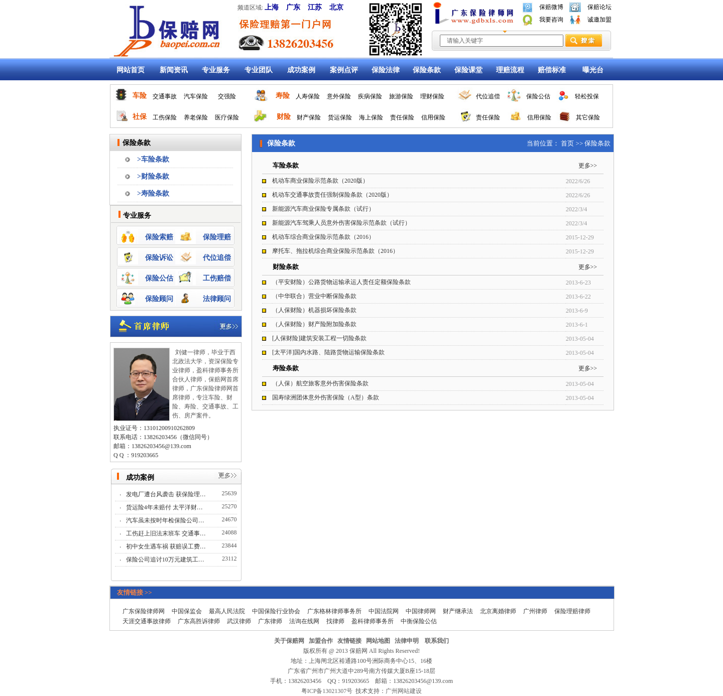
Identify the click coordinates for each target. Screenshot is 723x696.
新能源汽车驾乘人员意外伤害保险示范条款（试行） (341, 222)
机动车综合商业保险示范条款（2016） (323, 236)
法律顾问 (217, 299)
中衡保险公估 (419, 621)
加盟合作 (321, 640)
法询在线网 (304, 621)
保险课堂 (468, 70)
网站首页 (130, 70)
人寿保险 (308, 96)
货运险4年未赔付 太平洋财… (165, 507)
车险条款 (286, 165)
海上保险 (371, 117)
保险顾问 (159, 299)
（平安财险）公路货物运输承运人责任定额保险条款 (341, 282)
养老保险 (196, 117)
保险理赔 (217, 237)
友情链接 (349, 640)
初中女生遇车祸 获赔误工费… (166, 546)
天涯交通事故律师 (147, 621)
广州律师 (535, 611)
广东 (293, 7)
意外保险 (339, 96)
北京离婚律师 (498, 611)
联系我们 (437, 640)
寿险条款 (286, 368)
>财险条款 (153, 176)
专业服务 (216, 70)
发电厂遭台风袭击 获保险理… (166, 494)
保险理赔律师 (572, 611)
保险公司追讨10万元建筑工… (166, 559)
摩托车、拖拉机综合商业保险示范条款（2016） (335, 250)
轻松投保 (587, 96)
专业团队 (259, 70)
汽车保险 (196, 96)
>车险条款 (153, 159)
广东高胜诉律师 (199, 621)
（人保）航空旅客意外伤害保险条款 (320, 383)
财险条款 (286, 266)
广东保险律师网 (144, 611)
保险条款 (427, 70)
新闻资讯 (174, 70)
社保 (140, 116)
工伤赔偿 (217, 278)
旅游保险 (401, 96)
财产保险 (309, 117)
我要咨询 (551, 19)
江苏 (315, 7)
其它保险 (588, 117)
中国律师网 (421, 611)
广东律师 (270, 621)
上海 (272, 7)
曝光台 (593, 70)
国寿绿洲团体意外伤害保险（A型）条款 (325, 397)
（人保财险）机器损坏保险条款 (314, 310)
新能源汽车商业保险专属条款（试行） (323, 208)
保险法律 (386, 70)
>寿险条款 (153, 193)
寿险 (283, 95)
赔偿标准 (552, 70)
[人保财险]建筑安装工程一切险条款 (319, 338)
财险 (284, 116)
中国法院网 (384, 611)
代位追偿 (488, 96)
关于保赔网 (289, 640)
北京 (336, 7)
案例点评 (344, 70)
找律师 (335, 621)
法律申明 (407, 640)
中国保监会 (187, 611)
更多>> (587, 165)
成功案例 (301, 70)
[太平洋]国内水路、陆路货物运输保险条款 (328, 352)
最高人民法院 (227, 611)
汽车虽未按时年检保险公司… (166, 520)
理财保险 (432, 96)
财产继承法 (458, 611)
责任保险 (402, 117)
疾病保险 (370, 96)
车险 (140, 95)
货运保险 (340, 117)
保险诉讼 (159, 257)
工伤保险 (165, 117)
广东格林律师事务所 (334, 611)
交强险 (227, 96)
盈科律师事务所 (372, 621)
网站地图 (378, 640)
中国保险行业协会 (276, 611)
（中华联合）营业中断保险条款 (314, 296)
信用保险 (433, 117)
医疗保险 (227, 117)
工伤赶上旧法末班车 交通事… (166, 533)
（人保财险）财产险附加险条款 (314, 324)
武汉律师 (239, 621)
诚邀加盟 (599, 19)
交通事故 (165, 96)
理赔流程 (510, 70)
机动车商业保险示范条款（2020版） (320, 180)
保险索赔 (159, 237)
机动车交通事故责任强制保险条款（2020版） (332, 194)
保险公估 (538, 96)
